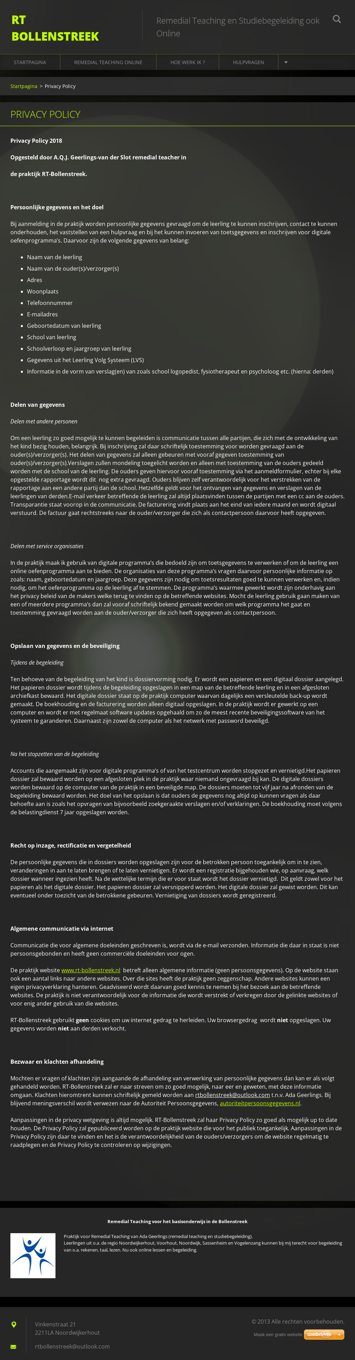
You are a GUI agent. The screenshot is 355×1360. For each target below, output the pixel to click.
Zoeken (337, 20)
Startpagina (30, 58)
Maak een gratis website (278, 1334)
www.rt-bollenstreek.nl (90, 966)
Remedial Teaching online (108, 58)
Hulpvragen (248, 58)
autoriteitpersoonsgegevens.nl (260, 1099)
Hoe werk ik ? (188, 58)
